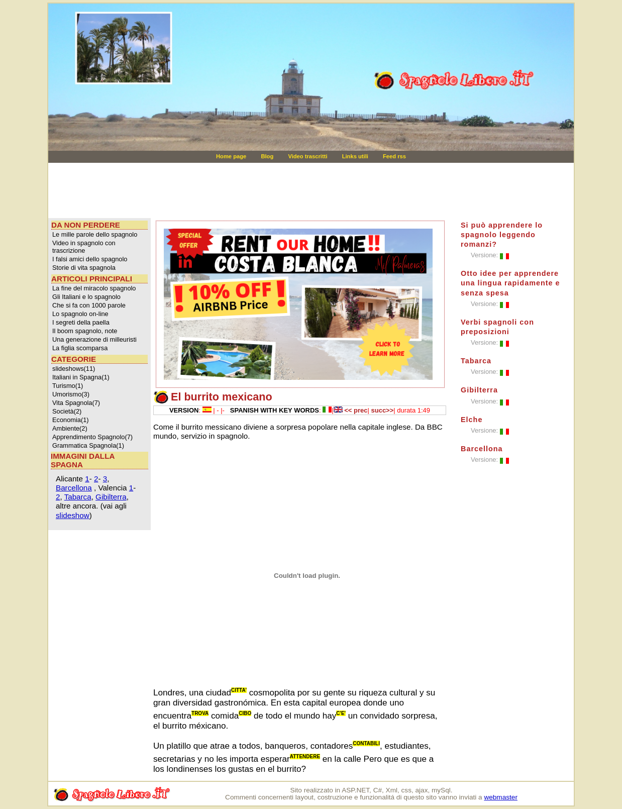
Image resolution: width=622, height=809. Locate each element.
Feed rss (394, 156)
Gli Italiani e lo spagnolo (86, 296)
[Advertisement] (241, 190)
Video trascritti (308, 156)
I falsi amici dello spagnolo (89, 259)
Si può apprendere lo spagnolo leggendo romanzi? (502, 234)
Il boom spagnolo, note (84, 331)
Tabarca (77, 496)
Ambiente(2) (69, 428)
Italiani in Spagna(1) (81, 377)
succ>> (382, 410)
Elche (471, 420)
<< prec (355, 410)
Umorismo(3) (70, 394)
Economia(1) (70, 420)
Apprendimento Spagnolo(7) (92, 437)
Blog (268, 156)
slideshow (72, 515)
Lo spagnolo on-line (80, 314)
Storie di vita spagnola (84, 267)
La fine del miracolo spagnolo (94, 288)
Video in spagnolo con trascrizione (84, 246)
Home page (232, 156)
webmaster (500, 797)
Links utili (356, 156)
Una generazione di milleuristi (94, 339)
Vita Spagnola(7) (76, 403)
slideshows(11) (73, 368)
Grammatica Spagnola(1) (88, 445)
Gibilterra (111, 496)
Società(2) (66, 411)
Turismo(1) (67, 385)
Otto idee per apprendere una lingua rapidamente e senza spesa (510, 282)
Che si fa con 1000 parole (89, 305)
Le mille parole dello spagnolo (94, 234)
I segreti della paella (81, 322)
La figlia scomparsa (80, 348)
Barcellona (74, 487)
